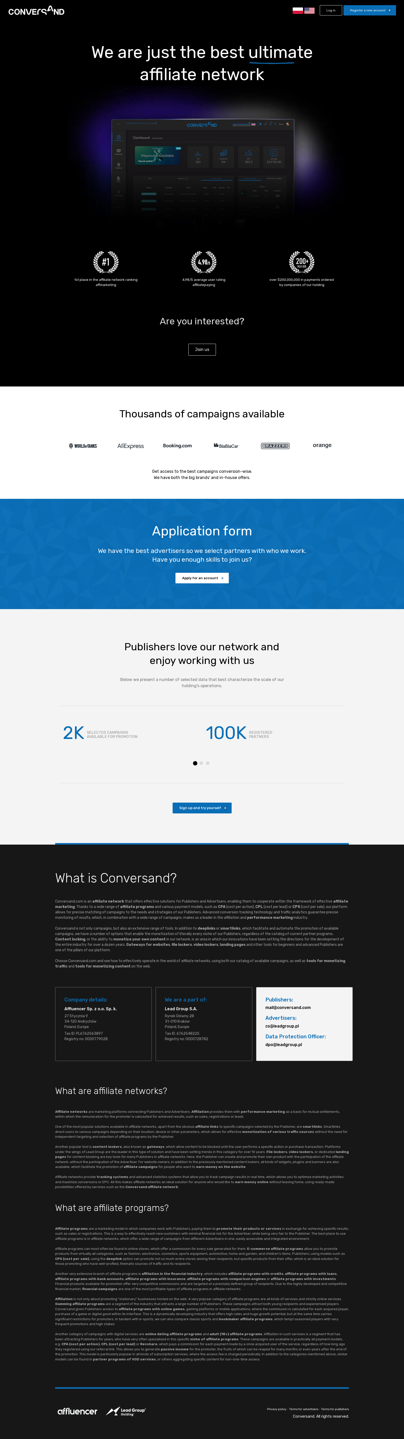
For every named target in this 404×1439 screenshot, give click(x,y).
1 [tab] (195, 763)
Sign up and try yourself (200, 808)
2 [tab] (201, 763)
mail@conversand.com (288, 1007)
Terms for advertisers (303, 1409)
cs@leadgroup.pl (282, 1026)
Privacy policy (276, 1409)
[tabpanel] (130, 733)
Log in (330, 10)
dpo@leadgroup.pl (283, 1044)
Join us (202, 349)
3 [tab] (207, 763)
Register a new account (367, 10)
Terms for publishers (335, 1409)
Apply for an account (200, 578)
